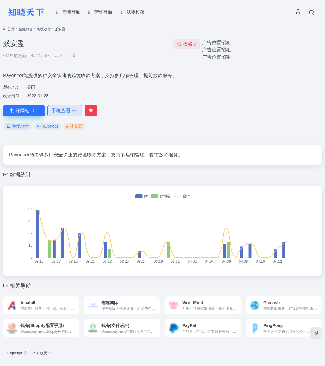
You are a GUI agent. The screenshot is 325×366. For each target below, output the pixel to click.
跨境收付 (44, 29)
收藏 (186, 44)
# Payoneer (47, 126)
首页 (11, 29)
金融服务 (26, 29)
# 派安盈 (74, 126)
